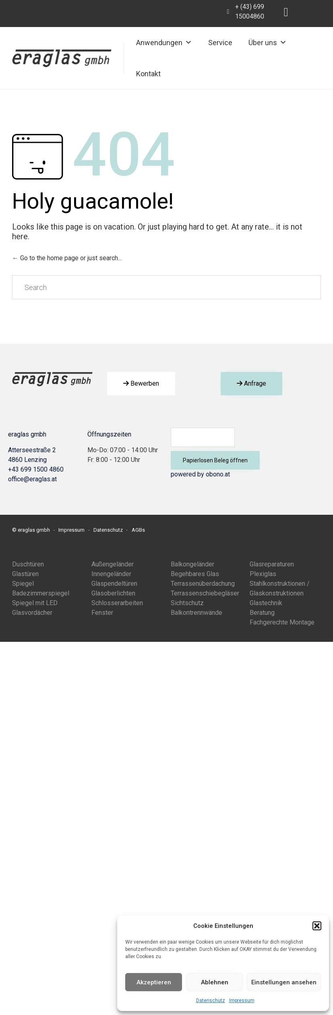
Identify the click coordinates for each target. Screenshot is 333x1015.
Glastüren (25, 574)
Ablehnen (214, 982)
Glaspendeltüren (114, 583)
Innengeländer (111, 574)
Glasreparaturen (272, 564)
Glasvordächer (32, 612)
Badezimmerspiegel (40, 593)
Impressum (241, 1000)
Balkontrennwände (196, 612)
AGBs (138, 530)
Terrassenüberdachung (203, 583)
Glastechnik (266, 603)
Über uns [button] (267, 42)
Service (220, 42)
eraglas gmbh (34, 530)
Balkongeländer (192, 564)
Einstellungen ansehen (283, 982)
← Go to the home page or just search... (67, 258)
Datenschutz (210, 1000)
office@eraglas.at (32, 479)
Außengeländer (112, 564)
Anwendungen (164, 42)
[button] (317, 926)
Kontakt (148, 73)
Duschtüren (28, 564)
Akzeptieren (154, 982)
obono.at (218, 474)
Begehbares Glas (195, 574)
